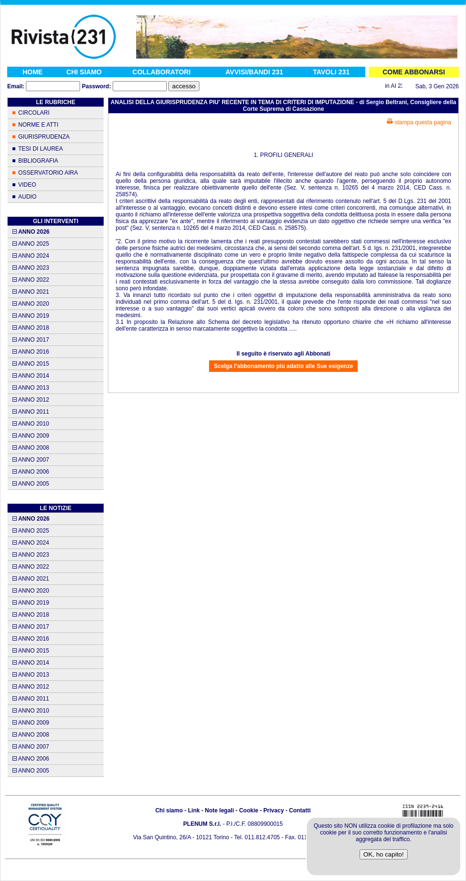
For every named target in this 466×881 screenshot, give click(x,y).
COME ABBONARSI (414, 72)
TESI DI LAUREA (40, 148)
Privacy (273, 810)
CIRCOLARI (33, 112)
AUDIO (27, 196)
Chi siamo (169, 810)
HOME (33, 72)
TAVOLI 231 (331, 72)
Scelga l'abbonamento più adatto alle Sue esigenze (283, 366)
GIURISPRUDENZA (44, 136)
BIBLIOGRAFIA (38, 160)
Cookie (248, 810)
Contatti (300, 810)
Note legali (219, 810)
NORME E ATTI (38, 124)
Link (194, 810)
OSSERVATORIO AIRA (48, 172)
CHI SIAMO (84, 72)
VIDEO (27, 184)
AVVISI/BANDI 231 (254, 72)
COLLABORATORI (161, 72)
